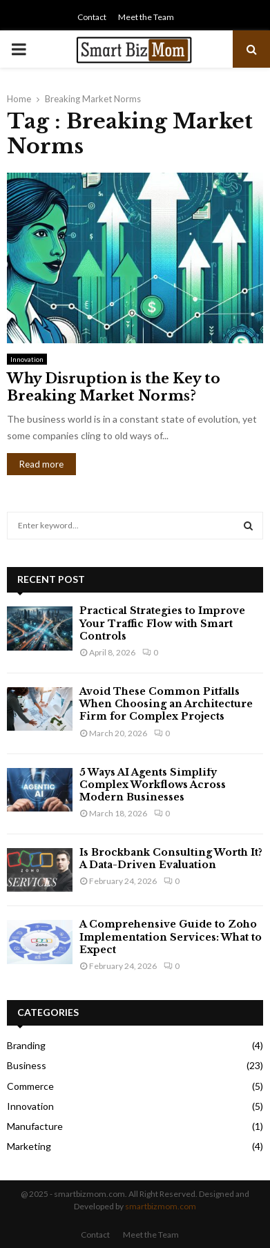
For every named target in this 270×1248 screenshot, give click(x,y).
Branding (26, 1045)
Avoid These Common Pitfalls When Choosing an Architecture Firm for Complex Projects (166, 703)
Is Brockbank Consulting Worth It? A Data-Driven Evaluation (170, 858)
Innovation (27, 359)
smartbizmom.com (160, 1206)
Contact (91, 17)
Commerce (30, 1086)
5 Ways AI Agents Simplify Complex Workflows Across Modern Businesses (152, 784)
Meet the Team (146, 17)
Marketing (29, 1146)
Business (26, 1065)
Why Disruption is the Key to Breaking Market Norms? (113, 387)
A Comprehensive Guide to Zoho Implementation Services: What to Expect (170, 936)
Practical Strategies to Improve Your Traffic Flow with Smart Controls (162, 623)
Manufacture (35, 1126)
